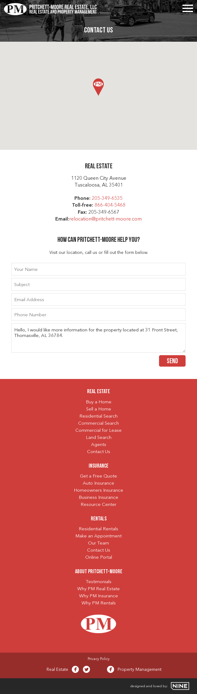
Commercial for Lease (98, 430)
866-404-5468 (109, 205)
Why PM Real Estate (98, 589)
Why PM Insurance (98, 596)
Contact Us (98, 452)
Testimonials (98, 582)
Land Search (98, 437)
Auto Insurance (98, 483)
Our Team (98, 543)
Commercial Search (98, 423)
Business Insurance (98, 497)
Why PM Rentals (99, 603)
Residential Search (98, 416)
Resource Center (98, 505)
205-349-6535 (107, 198)
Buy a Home (98, 402)
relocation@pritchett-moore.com (105, 219)
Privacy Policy (99, 659)
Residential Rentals (98, 529)
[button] (98, 87)
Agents (98, 445)
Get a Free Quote (98, 476)
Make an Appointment (98, 536)
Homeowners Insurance (98, 490)
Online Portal (98, 557)
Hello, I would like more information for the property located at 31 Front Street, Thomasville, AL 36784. (98, 338)
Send (172, 361)
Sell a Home (98, 409)
